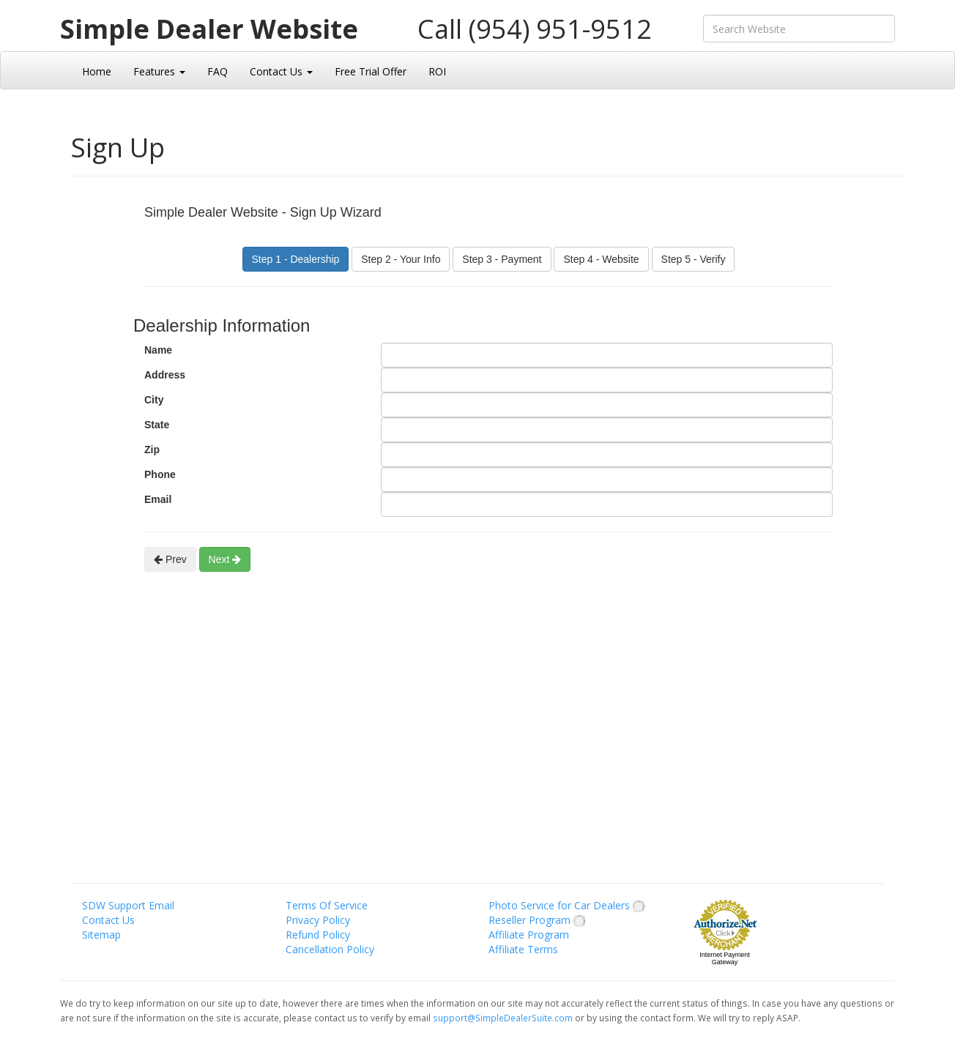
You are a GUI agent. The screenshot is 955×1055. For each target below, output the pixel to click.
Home (96, 71)
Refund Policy (318, 935)
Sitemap (101, 935)
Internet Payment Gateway (724, 958)
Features (159, 71)
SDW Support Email (128, 905)
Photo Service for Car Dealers (566, 905)
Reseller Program (536, 920)
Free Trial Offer (370, 71)
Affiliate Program (528, 935)
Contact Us (281, 71)
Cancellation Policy (330, 949)
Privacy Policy (318, 920)
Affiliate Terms (523, 949)
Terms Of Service (327, 905)
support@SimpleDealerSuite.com (504, 1018)
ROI (437, 71)
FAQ (217, 71)
